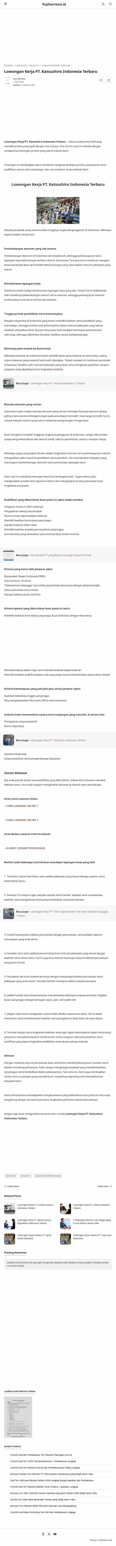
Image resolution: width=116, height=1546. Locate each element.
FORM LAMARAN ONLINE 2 (22, 820)
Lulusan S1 (26, 1176)
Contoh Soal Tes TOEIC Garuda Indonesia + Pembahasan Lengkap (43, 1461)
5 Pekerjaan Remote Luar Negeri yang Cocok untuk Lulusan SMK (92, 1222)
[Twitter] (49, 1534)
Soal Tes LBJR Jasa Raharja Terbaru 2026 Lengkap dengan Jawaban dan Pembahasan (52, 1480)
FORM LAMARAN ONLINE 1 (22, 806)
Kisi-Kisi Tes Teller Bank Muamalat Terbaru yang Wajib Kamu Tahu (42, 1499)
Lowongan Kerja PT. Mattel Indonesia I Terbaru (57, 383)
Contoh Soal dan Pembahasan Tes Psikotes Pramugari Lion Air (41, 1454)
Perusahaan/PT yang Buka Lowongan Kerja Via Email (60, 555)
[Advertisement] (58, 36)
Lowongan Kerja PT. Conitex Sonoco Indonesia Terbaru (35, 1206)
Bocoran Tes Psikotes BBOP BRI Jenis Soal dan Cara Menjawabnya (43, 1505)
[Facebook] (43, 1534)
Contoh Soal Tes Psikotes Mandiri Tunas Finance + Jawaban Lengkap (44, 1486)
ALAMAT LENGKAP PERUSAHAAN (25, 848)
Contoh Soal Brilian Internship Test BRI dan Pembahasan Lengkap (43, 1512)
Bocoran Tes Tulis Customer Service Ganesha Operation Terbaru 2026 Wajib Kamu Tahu (53, 1493)
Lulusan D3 (11, 1176)
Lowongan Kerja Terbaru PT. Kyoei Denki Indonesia (34, 1237)
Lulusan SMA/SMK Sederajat (48, 1176)
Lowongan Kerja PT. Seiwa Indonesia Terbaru (91, 1206)
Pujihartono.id (54, 4)
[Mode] (103, 4)
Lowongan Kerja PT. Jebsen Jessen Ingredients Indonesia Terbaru (34, 1222)
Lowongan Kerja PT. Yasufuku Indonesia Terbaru (58, 740)
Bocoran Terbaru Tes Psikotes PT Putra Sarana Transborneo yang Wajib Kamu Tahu (51, 1474)
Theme (92, 1540)
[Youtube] (54, 1534)
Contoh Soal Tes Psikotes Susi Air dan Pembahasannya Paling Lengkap (45, 1467)
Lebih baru (104, 1186)
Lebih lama (11, 1186)
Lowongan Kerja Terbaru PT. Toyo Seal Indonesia (92, 1237)
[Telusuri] (110, 4)
